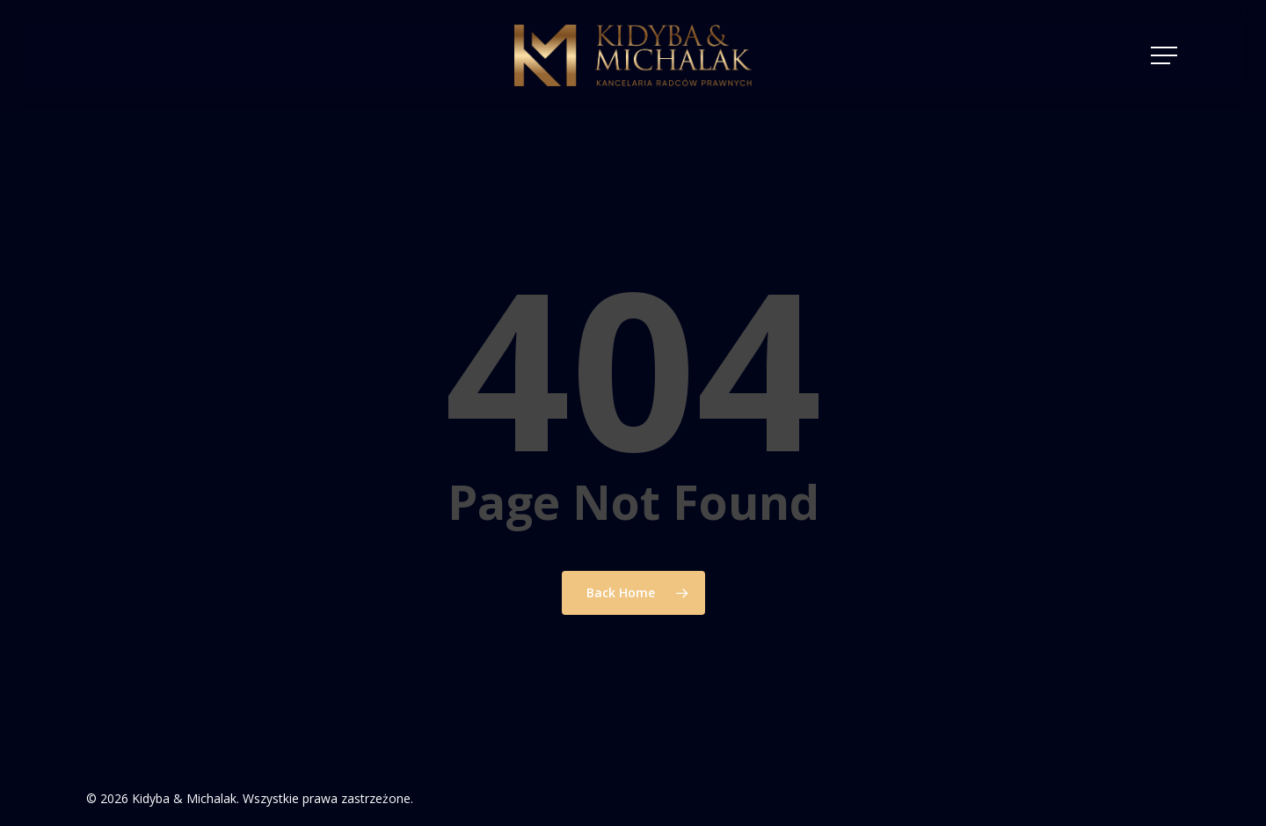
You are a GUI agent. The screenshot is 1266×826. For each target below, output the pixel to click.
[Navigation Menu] (1166, 56)
